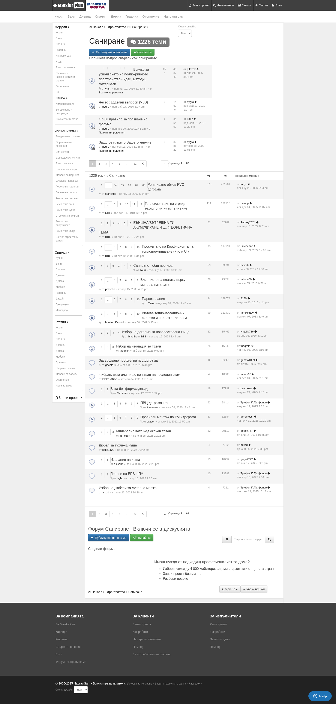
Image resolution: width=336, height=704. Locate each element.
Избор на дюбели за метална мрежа (127, 488)
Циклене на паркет (67, 180)
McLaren (122, 393)
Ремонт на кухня (65, 209)
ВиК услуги (62, 151)
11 (133, 204)
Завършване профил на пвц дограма (128, 360)
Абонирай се (143, 52)
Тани (190, 118)
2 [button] (99, 163)
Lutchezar (247, 246)
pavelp (245, 203)
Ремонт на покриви (67, 198)
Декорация (62, 304)
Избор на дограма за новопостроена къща (155, 332)
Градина (131, 16)
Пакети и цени (220, 639)
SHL (107, 212)
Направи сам (173, 16)
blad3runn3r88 (137, 336)
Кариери (61, 632)
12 (141, 204)
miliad (244, 444)
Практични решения (111, 132)
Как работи (140, 632)
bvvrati (245, 265)
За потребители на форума (152, 654)
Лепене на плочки (66, 192)
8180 (108, 236)
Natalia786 (247, 331)
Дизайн (60, 298)
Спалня (100, 16)
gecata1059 (112, 365)
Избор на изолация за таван (138, 346)
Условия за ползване (139, 683)
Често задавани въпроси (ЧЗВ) (123, 102)
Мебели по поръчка (67, 175)
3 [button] (106, 163)
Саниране (62, 98)
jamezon (125, 435)
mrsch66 (246, 374)
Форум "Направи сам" (71, 662)
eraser (150, 421)
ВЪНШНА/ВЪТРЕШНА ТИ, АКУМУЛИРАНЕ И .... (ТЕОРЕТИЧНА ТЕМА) (145, 227)
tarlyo (244, 184)
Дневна (85, 16)
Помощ (138, 647)
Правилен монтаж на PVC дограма (168, 417)
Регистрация (218, 624)
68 (143, 185)
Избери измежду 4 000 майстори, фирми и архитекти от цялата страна (219, 569)
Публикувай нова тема (109, 52)
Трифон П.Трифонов (254, 402)
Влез (277, 5)
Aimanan (152, 407)
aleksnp (118, 464)
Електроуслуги (64, 163)
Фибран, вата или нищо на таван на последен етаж (139, 374)
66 (129, 185)
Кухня (58, 16)
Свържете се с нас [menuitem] (68, 647)
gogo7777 (247, 430)
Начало (96, 27)
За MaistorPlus (65, 624)
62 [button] (135, 163)
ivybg (120, 478)
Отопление (150, 16)
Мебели (60, 286)
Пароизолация (153, 299)
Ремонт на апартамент (63, 223)
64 (115, 185)
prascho (110, 289)
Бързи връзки (254, 589)
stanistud (110, 193)
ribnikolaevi (247, 312)
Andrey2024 (248, 222)
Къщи (59, 61)
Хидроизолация (65, 103)
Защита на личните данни (170, 683)
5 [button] (119, 163)
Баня (71, 16)
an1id (105, 492)
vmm (108, 88)
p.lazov (191, 69)
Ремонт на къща (65, 230)
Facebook (194, 683)
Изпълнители (223, 5)
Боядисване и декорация (64, 111)
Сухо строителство (67, 119)
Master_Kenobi (114, 322)
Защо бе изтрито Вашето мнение (125, 142)
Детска (116, 16)
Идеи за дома (64, 385)
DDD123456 (109, 379)
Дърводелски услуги (68, 157)
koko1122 (108, 449)
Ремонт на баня (65, 204)
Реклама (62, 639)
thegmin (125, 350)
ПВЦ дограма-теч (154, 403)
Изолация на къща (125, 459)
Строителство (118, 27)
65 (122, 185)
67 (136, 185)
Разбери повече (175, 578)
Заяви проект (199, 5)
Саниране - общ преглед (152, 265)
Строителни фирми (67, 215)
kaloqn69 (246, 279)
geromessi (247, 416)
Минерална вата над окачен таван (143, 431)
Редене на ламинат (67, 186)
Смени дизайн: (187, 26)
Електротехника (65, 67)
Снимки (244, 5)
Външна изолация (66, 169)
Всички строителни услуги (67, 238)
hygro (105, 106)
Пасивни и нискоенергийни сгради (65, 77)
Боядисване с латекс (68, 136)
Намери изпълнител (147, 639)
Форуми (62, 27)
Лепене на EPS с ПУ (127, 474)
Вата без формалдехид (129, 389)
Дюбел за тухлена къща (118, 445)
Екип (59, 654)
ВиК (58, 92)
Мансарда (62, 310)
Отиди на (230, 589)
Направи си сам (65, 368)
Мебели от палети (66, 374)
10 (126, 204)
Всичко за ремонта (111, 92)
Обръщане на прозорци (64, 144)
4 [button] (113, 163)
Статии (261, 5)
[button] (164, 163)
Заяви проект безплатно (182, 573)
